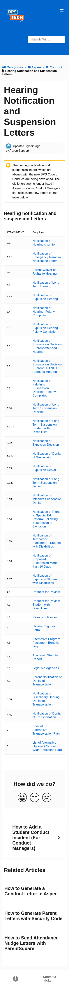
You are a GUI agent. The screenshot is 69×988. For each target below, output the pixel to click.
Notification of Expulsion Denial (44, 468)
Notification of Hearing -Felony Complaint (44, 311)
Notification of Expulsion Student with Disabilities (45, 579)
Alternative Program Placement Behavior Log (47, 642)
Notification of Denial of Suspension (47, 455)
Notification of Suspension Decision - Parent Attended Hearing (47, 346)
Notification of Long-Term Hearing (46, 284)
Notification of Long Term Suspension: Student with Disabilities (46, 426)
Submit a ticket (49, 978)
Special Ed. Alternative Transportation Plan (46, 729)
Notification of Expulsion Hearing (45, 297)
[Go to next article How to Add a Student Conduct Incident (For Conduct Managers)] (34, 837)
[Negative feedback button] (46, 798)
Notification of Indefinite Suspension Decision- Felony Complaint (44, 388)
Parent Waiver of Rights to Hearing (45, 271)
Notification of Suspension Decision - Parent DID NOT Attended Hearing (47, 366)
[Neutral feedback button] (34, 798)
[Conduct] (54, 67)
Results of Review (45, 617)
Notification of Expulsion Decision (46, 442)
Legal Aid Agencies (46, 668)
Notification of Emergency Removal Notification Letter (47, 257)
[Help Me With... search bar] (46, 39)
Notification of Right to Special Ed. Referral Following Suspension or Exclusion (46, 519)
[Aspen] (35, 67)
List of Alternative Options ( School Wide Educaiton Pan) (47, 746)
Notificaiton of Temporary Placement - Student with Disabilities (47, 541)
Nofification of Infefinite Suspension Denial (47, 499)
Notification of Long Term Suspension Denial (46, 482)
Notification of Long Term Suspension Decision (46, 408)
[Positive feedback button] (22, 798)
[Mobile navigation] (61, 11)
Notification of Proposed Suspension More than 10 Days (45, 561)
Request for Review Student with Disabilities (46, 604)
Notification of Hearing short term (46, 242)
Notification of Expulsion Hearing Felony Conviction (45, 328)
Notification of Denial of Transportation (47, 715)
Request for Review (46, 592)
